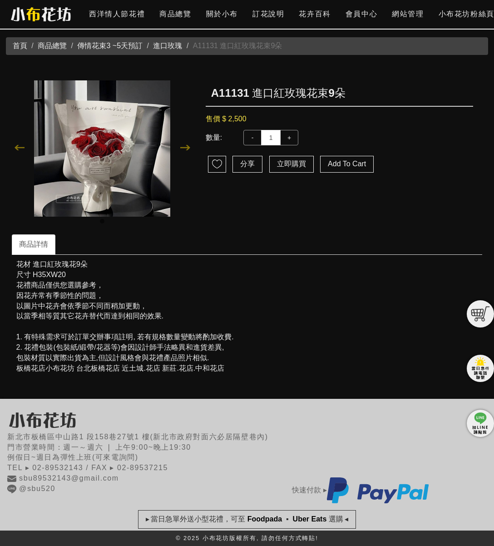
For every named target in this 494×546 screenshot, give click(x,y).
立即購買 (291, 164)
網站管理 (408, 14)
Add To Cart (347, 164)
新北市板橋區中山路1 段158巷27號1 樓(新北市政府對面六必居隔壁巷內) (137, 437)
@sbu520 (31, 488)
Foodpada (264, 519)
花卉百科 (315, 14)
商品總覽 (175, 14)
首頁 (20, 46)
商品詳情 (33, 244)
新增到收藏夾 (217, 164)
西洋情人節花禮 (117, 14)
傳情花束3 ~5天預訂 (110, 46)
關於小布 (222, 14)
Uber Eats (310, 519)
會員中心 (361, 14)
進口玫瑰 (167, 46)
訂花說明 (268, 14)
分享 (247, 164)
